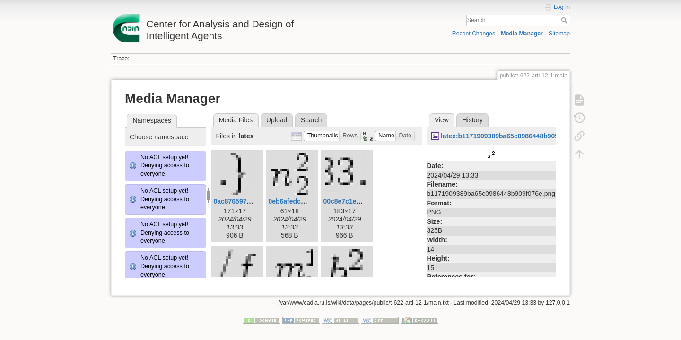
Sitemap (559, 33)
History (472, 120)
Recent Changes (473, 33)
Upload (276, 120)
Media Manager (522, 33)
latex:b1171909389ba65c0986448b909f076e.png (515, 136)
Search (565, 20)
